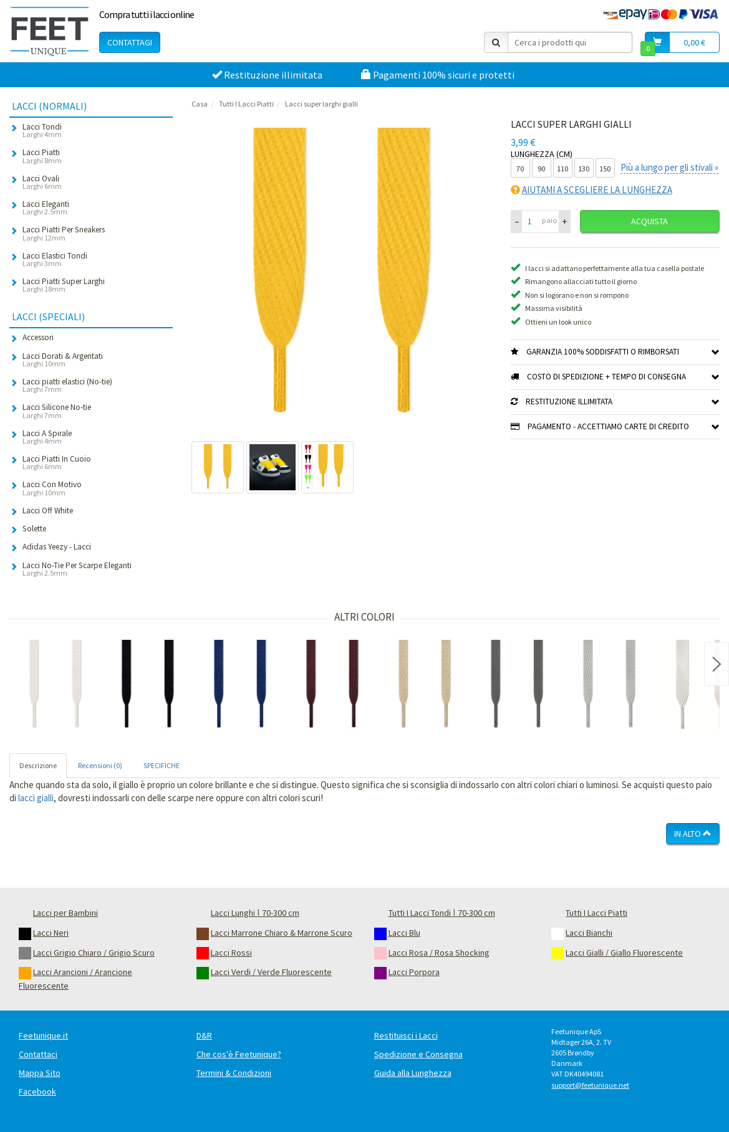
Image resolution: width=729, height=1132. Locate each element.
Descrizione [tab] (38, 765)
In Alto (693, 833)
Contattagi (129, 42)
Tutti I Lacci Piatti (246, 103)
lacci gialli (36, 798)
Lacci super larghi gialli (321, 103)
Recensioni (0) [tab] (100, 765)
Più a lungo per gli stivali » (669, 167)
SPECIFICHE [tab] (161, 765)
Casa (199, 103)
